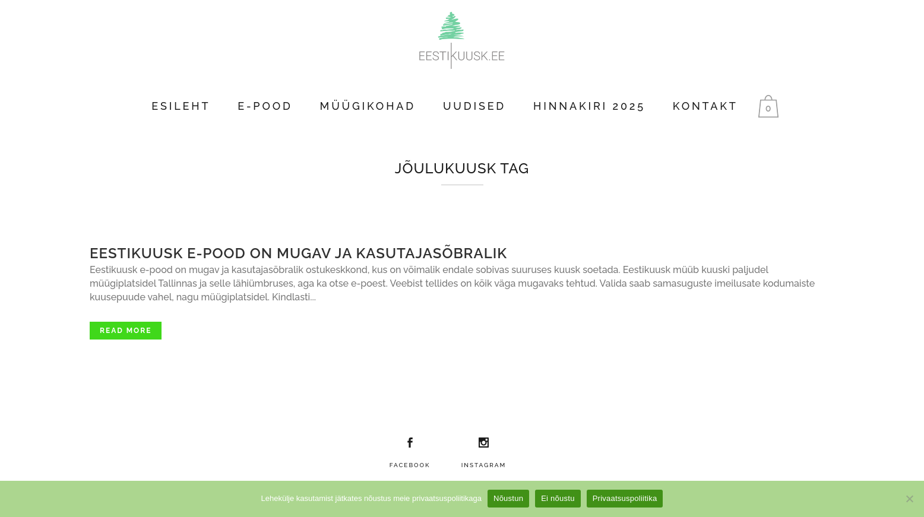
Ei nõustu (557, 498)
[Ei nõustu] (909, 499)
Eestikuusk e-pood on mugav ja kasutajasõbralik (298, 253)
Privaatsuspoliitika (625, 498)
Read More (125, 330)
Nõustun (508, 498)
